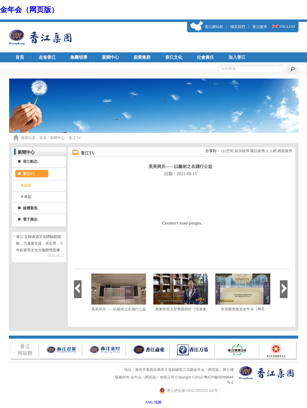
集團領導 (78, 57)
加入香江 (237, 57)
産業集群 (142, 57)
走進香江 (47, 57)
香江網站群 (214, 27)
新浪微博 (242, 151)
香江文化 (173, 57)
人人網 (271, 151)
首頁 (20, 57)
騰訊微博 (257, 151)
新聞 (27, 185)
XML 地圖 (153, 402)
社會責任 (205, 57)
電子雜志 (30, 219)
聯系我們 (237, 27)
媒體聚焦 (30, 208)
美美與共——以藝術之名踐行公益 (118, 309)
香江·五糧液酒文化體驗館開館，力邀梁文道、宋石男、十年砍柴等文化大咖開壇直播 (40, 243)
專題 (27, 197)
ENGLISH (287, 26)
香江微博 (259, 27)
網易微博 (284, 151)
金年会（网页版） (29, 10)
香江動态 (30, 161)
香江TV (29, 174)
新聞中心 (110, 57)
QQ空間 (227, 151)
